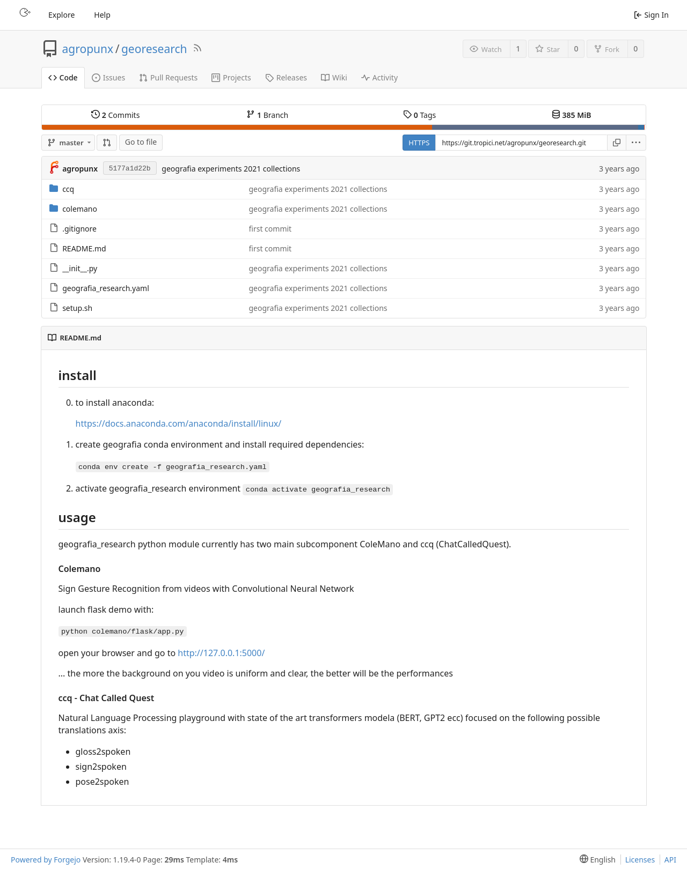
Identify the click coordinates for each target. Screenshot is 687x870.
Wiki (334, 77)
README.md (84, 248)
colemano (79, 209)
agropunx (88, 48)
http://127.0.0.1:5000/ (221, 653)
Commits (115, 115)
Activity (379, 77)
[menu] (636, 143)
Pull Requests (168, 77)
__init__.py (79, 268)
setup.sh (77, 308)
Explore (61, 15)
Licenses (640, 859)
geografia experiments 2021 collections (231, 168)
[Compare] (107, 143)
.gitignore (79, 229)
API (670, 859)
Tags (419, 115)
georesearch (154, 48)
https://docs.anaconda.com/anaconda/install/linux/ (179, 423)
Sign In (651, 15)
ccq (68, 189)
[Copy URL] (616, 143)
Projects (231, 77)
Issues (108, 77)
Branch (267, 115)
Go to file (141, 142)
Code (63, 77)
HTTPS (418, 142)
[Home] (24, 15)
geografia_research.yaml (105, 288)
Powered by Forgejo (46, 859)
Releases (286, 77)
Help (102, 15)
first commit (270, 229)
